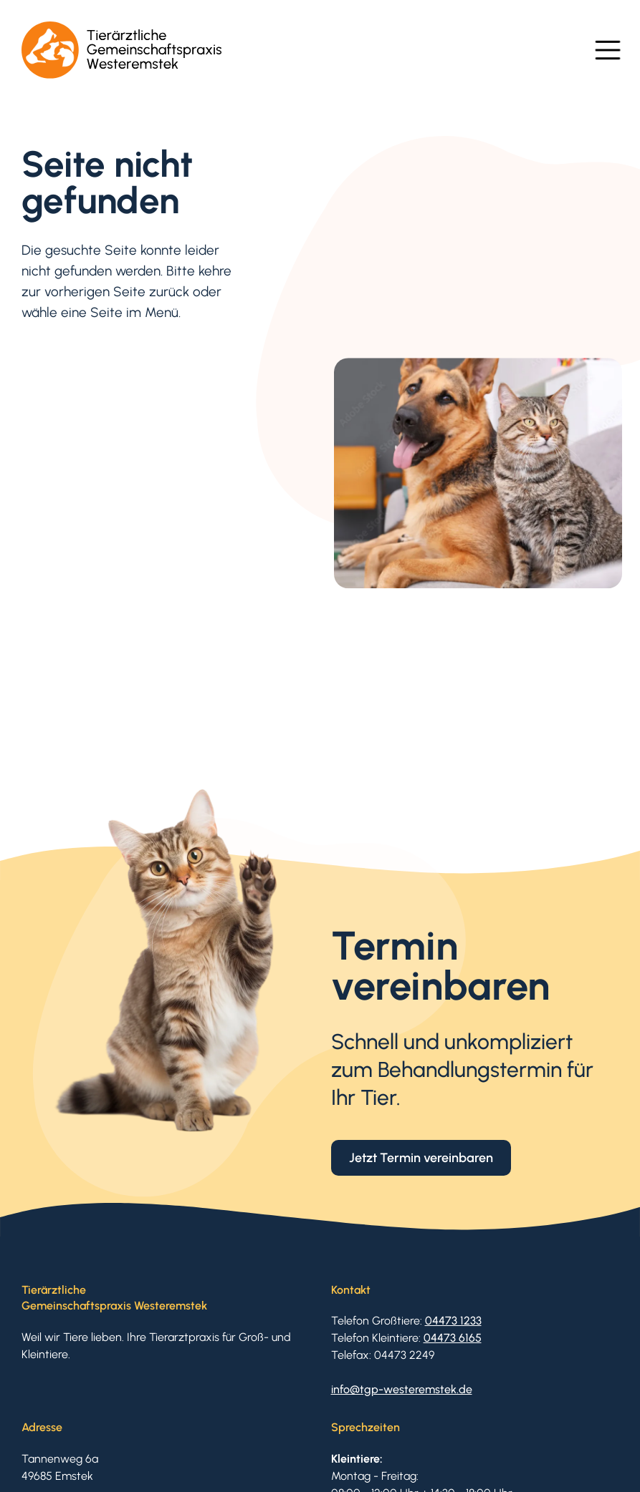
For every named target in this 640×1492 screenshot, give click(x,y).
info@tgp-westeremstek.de (401, 1389)
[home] (122, 50)
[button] (608, 50)
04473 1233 (453, 1320)
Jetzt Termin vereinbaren (421, 1157)
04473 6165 (453, 1338)
